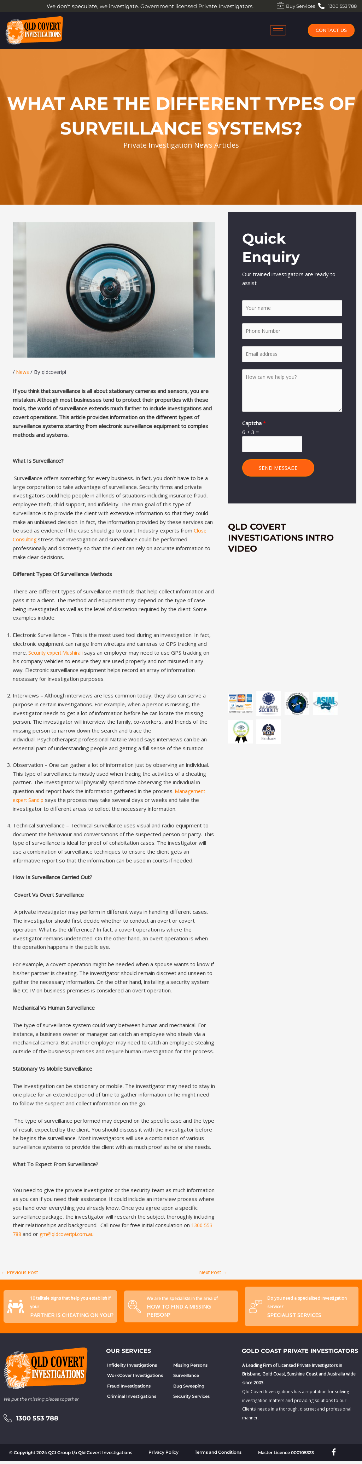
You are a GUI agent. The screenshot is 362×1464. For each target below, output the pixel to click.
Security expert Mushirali (58, 652)
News (23, 371)
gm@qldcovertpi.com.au (70, 1233)
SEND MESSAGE (278, 473)
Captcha (254, 427)
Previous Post (21, 1272)
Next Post (211, 1272)
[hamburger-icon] (278, 30)
